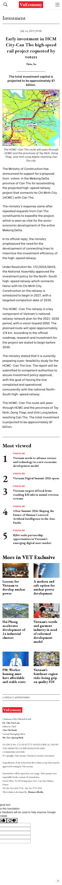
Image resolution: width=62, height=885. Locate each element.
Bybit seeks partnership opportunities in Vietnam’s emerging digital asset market (32, 539)
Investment (14, 17)
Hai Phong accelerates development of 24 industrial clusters (13, 630)
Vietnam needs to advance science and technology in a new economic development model (35, 462)
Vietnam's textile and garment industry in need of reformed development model (45, 632)
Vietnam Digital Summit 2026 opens (36, 478)
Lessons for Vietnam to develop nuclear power (13, 587)
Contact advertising (16, 697)
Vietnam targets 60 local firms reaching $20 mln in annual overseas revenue (36, 494)
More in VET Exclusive (28, 557)
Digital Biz (19, 453)
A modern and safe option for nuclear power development (44, 587)
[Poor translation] (12, 820)
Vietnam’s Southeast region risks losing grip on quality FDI (46, 676)
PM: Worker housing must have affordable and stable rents (14, 676)
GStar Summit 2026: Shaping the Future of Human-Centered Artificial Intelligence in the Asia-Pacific (34, 516)
